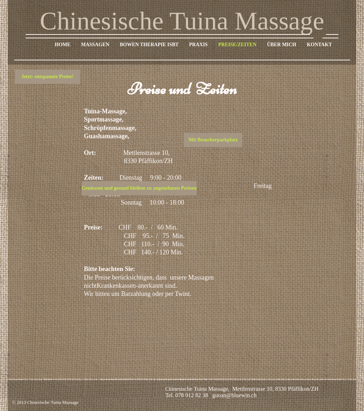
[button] (47, 77)
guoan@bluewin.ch (234, 395)
